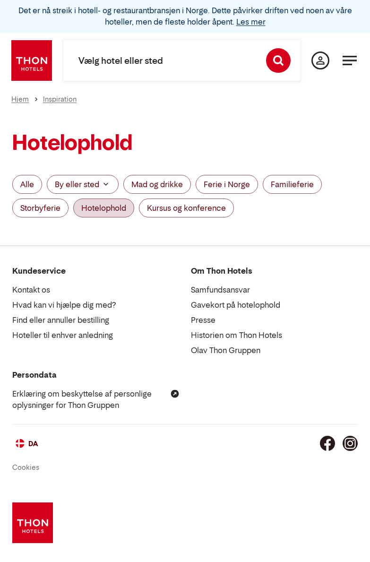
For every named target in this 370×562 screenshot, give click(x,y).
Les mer (251, 21)
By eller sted (83, 184)
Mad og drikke (157, 184)
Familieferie (292, 184)
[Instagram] (350, 443)
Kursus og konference (186, 208)
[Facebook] (327, 443)
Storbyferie (40, 208)
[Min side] (320, 60)
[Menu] (350, 60)
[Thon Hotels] (31, 60)
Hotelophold (103, 208)
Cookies (25, 467)
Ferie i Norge (227, 184)
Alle (27, 184)
